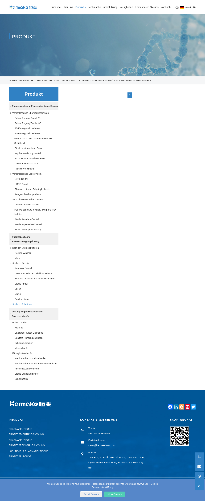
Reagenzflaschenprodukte (28, 194)
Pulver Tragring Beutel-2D (28, 118)
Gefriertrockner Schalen (26, 163)
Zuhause (56, 7)
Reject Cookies (91, 494)
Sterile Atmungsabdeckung (28, 229)
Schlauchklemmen (24, 343)
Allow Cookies (114, 494)
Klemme (19, 327)
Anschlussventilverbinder (27, 368)
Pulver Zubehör (18, 322)
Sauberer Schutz (19, 263)
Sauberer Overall (23, 268)
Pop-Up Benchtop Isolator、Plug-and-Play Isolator (35, 211)
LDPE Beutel (21, 179)
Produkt (80, 7)
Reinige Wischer (23, 253)
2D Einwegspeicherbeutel (27, 128)
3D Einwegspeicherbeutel (27, 133)
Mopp (17, 258)
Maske (18, 294)
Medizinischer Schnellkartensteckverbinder (36, 363)
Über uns (68, 7)
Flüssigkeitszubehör (20, 353)
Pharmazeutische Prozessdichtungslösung (33, 106)
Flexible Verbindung (24, 168)
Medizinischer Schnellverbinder (30, 358)
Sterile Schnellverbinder (26, 374)
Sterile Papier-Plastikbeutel (28, 224)
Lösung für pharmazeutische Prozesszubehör (26, 313)
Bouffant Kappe (22, 299)
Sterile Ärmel (21, 283)
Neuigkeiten (126, 7)
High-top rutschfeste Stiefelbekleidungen (35, 278)
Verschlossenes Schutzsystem (26, 199)
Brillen (18, 289)
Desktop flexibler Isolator (27, 204)
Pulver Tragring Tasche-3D (28, 123)
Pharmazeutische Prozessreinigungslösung (91, 80)
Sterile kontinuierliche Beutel (29, 148)
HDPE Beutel (21, 184)
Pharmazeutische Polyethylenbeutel (32, 189)
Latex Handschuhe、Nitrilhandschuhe (33, 273)
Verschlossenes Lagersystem (25, 174)
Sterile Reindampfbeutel (27, 219)
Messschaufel (22, 348)
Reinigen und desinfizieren (24, 248)
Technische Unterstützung (103, 7)
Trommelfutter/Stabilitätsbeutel (30, 158)
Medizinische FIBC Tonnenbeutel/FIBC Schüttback (33, 140)
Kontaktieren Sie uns (147, 7)
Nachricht (165, 7)
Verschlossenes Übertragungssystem (29, 113)
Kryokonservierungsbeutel (28, 153)
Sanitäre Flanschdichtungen (29, 338)
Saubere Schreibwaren (136, 80)
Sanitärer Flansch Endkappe (29, 332)
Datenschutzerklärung (102, 487)
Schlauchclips (22, 379)
